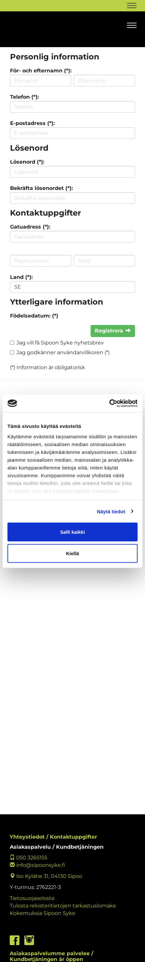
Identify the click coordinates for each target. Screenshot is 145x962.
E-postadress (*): (32, 123)
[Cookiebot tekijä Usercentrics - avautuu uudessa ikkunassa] (109, 403)
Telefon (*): (24, 97)
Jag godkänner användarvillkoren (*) (63, 352)
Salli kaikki (72, 532)
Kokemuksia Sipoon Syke (42, 913)
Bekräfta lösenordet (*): (41, 188)
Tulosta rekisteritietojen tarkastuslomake (63, 906)
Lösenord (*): (27, 162)
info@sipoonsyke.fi (37, 865)
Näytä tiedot (111, 511)
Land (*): (21, 277)
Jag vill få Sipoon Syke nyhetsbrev (60, 343)
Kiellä (72, 553)
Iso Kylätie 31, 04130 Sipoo (46, 876)
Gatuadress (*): (30, 227)
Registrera (113, 331)
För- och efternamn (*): (41, 71)
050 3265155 (28, 858)
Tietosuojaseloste (32, 898)
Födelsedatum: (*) (34, 316)
